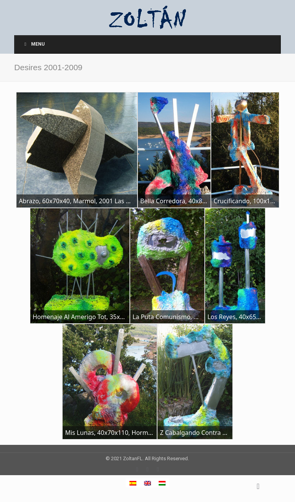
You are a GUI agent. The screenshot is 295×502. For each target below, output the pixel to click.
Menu (33, 44)
